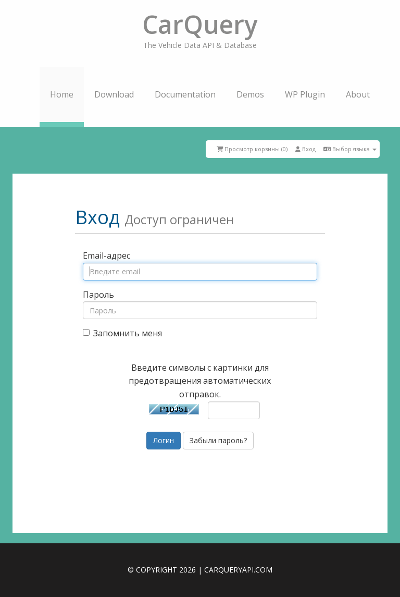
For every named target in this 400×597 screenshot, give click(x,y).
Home (61, 94)
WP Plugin (305, 94)
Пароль (98, 294)
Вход (305, 149)
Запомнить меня (122, 333)
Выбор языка (350, 149)
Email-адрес (106, 255)
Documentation (185, 94)
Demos (250, 94)
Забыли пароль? (218, 440)
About (358, 94)
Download (114, 94)
